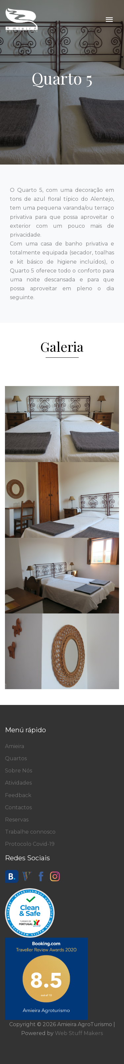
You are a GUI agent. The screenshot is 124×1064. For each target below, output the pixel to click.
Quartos (16, 758)
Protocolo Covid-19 (30, 844)
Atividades (18, 783)
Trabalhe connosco (30, 832)
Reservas (16, 820)
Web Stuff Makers (79, 1033)
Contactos (18, 807)
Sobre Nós (18, 770)
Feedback (18, 795)
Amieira (14, 746)
